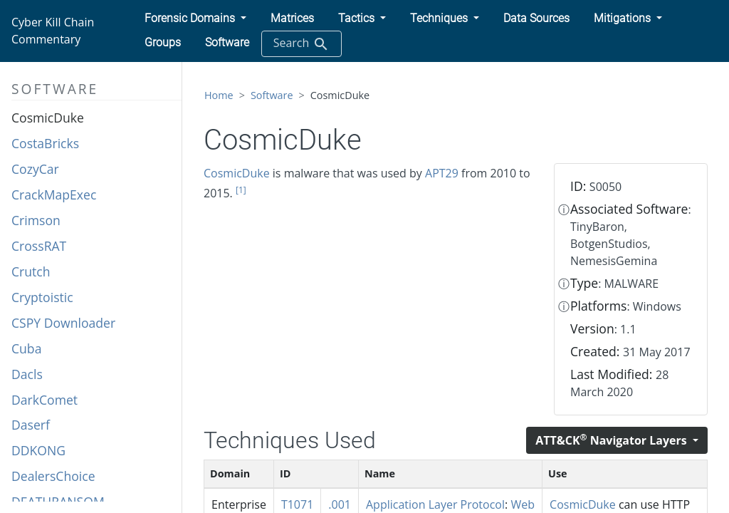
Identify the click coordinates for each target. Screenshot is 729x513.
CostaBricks (45, 143)
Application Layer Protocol (435, 504)
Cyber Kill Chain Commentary (52, 30)
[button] (195, 18)
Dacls (27, 374)
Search (301, 44)
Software (272, 95)
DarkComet (44, 399)
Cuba (26, 348)
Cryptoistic (42, 297)
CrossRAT (38, 245)
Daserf (30, 424)
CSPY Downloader (63, 322)
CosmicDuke (47, 117)
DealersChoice (53, 475)
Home (219, 95)
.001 (339, 504)
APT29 (441, 173)
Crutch (31, 271)
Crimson (36, 220)
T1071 (297, 504)
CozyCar (35, 168)
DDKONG (38, 450)
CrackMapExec (53, 194)
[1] (241, 190)
